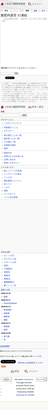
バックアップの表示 (13, 174)
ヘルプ (7, 187)
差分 (43, 10)
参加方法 (8, 153)
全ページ (8, 184)
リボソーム (10, 262)
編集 (35, 10)
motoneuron (28, 379)
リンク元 (8, 177)
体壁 (7, 272)
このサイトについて (13, 123)
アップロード (10, 194)
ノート (15, 10)
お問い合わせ (10, 159)
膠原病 (7, 316)
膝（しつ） (10, 285)
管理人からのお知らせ (14, 156)
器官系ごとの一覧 (12, 139)
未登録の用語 (10, 145)
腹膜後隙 (9, 282)
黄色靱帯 (8, 310)
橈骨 (7, 275)
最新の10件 (5, 290)
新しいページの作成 (13, 171)
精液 (7, 279)
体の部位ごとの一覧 (13, 135)
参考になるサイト (12, 163)
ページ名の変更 (11, 197)
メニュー (34, 4)
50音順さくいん (11, 127)
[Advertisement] (23, 44)
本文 (6, 10)
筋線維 (7, 326)
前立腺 (7, 336)
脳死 (6, 320)
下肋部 (8, 269)
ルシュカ (9, 255)
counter (5, 346)
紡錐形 (7, 313)
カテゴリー (9, 131)
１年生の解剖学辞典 (13, 4)
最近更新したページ (13, 181)
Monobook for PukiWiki (25, 395)
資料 (6, 148)
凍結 (27, 10)
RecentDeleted (10, 303)
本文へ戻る (35, 107)
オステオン (10, 259)
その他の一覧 (10, 142)
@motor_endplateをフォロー (30, 363)
